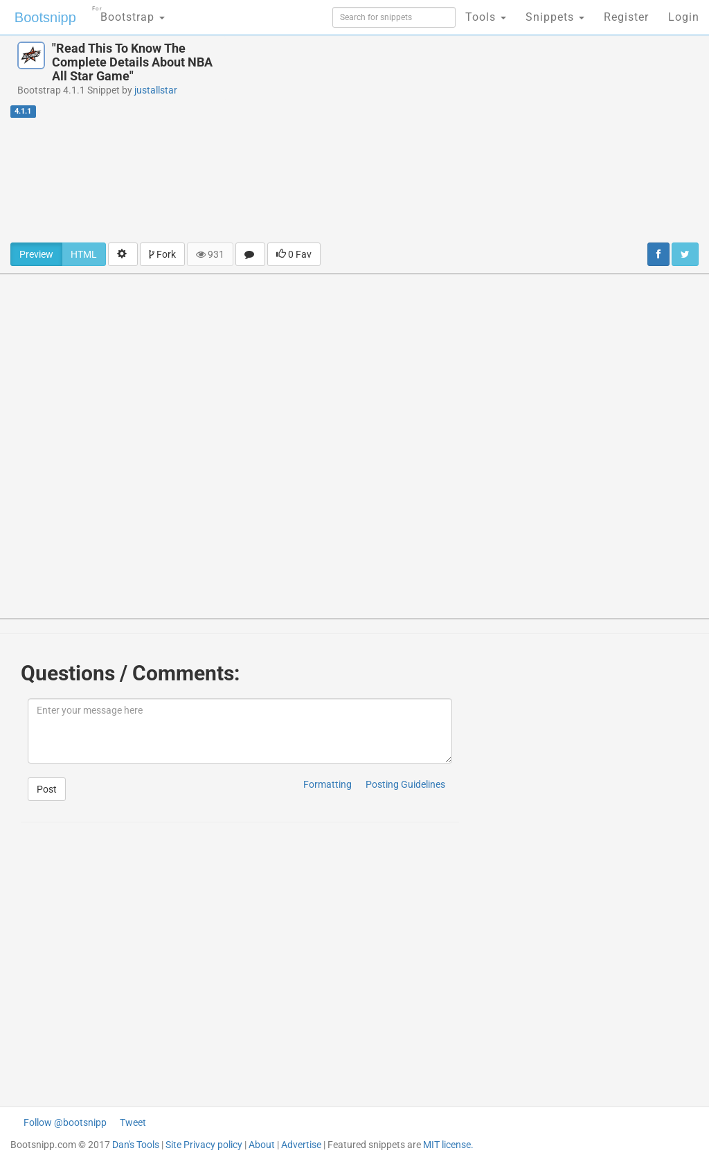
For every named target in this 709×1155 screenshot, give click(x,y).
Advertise (301, 1144)
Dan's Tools (135, 1144)
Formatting (327, 784)
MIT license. (448, 1144)
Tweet (133, 1122)
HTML (84, 254)
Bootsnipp (45, 17)
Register (626, 17)
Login (683, 17)
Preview (36, 254)
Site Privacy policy (203, 1144)
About (262, 1144)
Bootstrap (128, 13)
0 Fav (294, 254)
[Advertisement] (477, 139)
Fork (162, 254)
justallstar (155, 90)
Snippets (555, 17)
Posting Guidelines (405, 784)
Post (47, 789)
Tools (485, 17)
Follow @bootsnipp (65, 1122)
